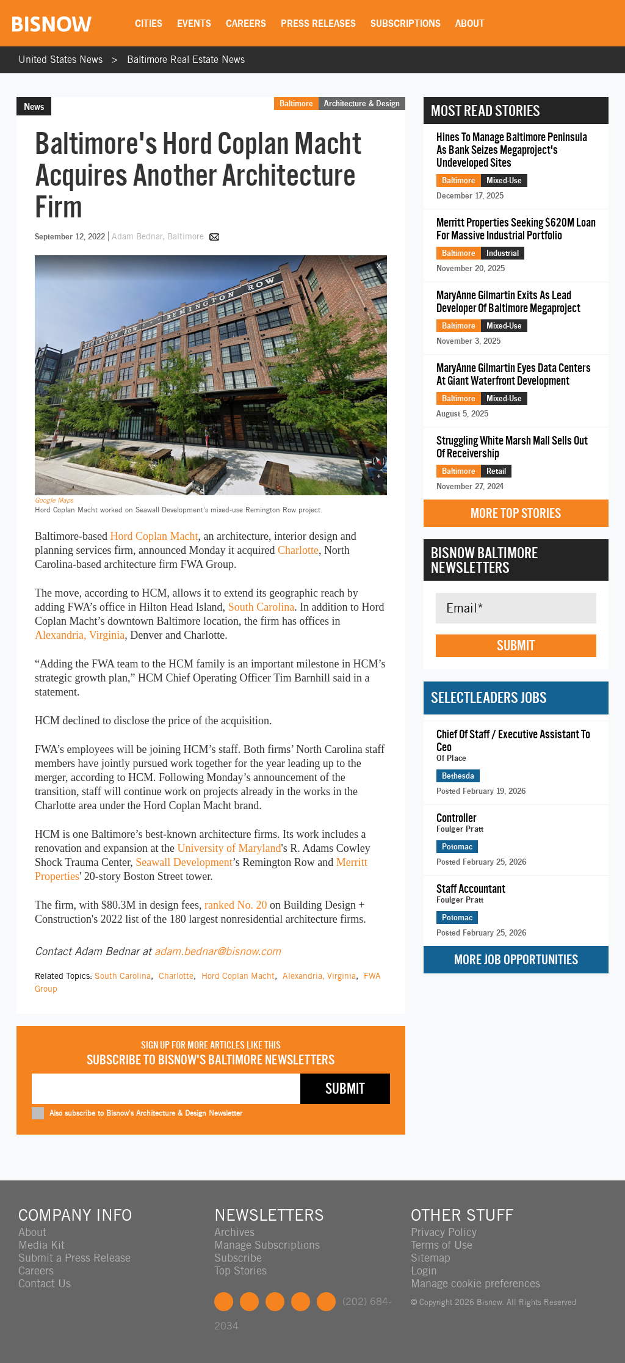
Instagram (300, 1301)
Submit (516, 645)
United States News (60, 59)
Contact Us (44, 1283)
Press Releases (318, 23)
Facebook (223, 1301)
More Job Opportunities (516, 959)
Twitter (249, 1301)
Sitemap (430, 1257)
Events (194, 23)
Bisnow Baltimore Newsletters (484, 560)
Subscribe (238, 1257)
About (470, 23)
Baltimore (296, 103)
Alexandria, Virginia (80, 635)
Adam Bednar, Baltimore (159, 236)
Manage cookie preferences (475, 1283)
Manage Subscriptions (267, 1244)
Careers (246, 23)
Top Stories (240, 1270)
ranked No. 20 (235, 905)
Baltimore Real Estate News (186, 59)
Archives (234, 1232)
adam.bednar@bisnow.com (217, 951)
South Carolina (261, 607)
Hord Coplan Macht (154, 536)
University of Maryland (229, 848)
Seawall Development (183, 862)
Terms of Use (441, 1244)
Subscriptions (405, 23)
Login (424, 1270)
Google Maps (54, 500)
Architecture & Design (362, 103)
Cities (148, 23)
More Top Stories (516, 513)
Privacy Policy (444, 1232)
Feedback (326, 1301)
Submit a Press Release (74, 1257)
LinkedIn (275, 1301)
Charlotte (298, 550)
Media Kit (41, 1244)
